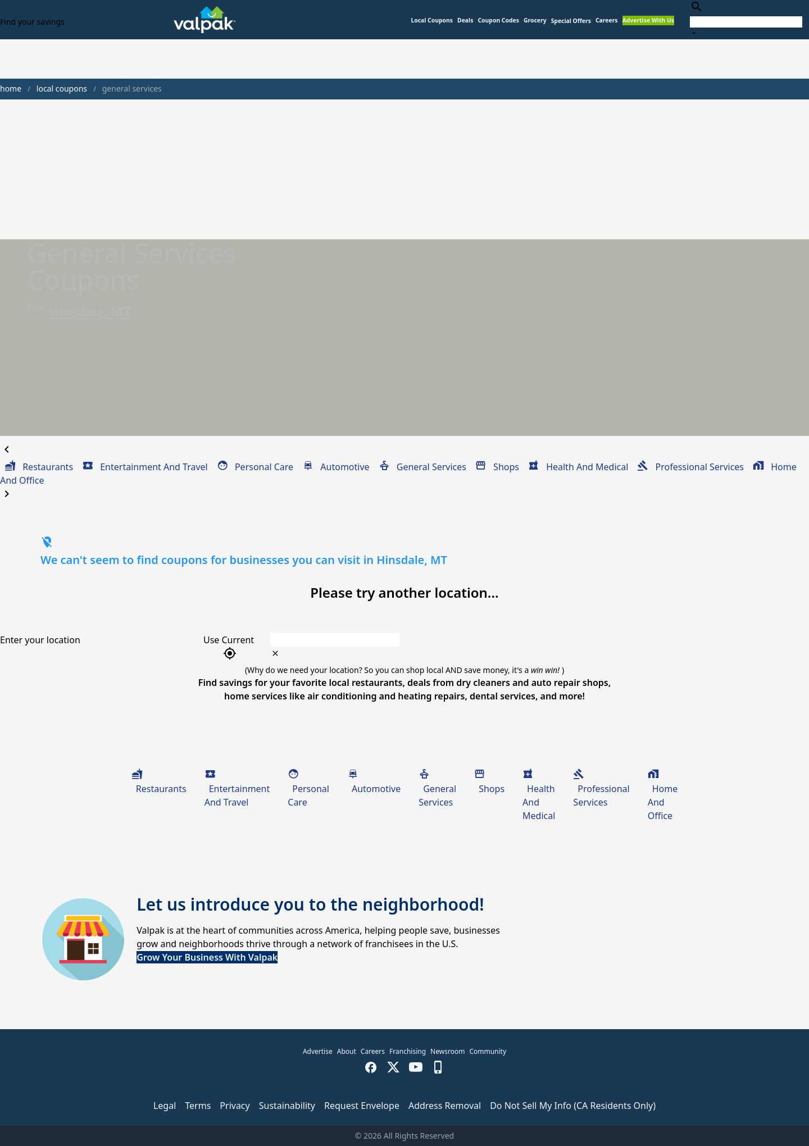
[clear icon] (275, 653)
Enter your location (40, 640)
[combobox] (746, 19)
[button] (571, 21)
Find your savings (32, 21)
